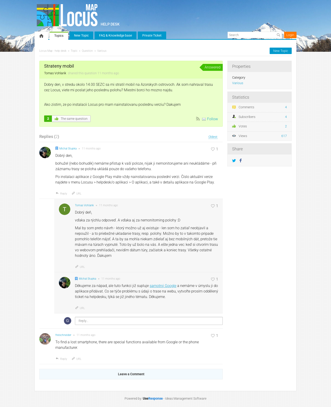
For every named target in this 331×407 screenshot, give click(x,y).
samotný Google (163, 286)
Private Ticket (152, 35)
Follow (212, 119)
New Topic (81, 35)
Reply (61, 193)
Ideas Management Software (185, 398)
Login (290, 35)
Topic (74, 50)
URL (76, 193)
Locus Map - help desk (52, 50)
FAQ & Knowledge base (115, 35)
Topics (58, 35)
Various (101, 50)
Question (87, 50)
